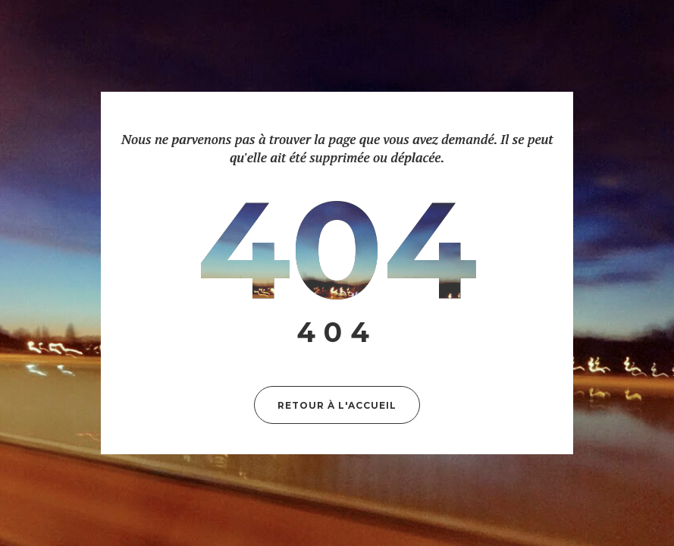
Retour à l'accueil (337, 405)
